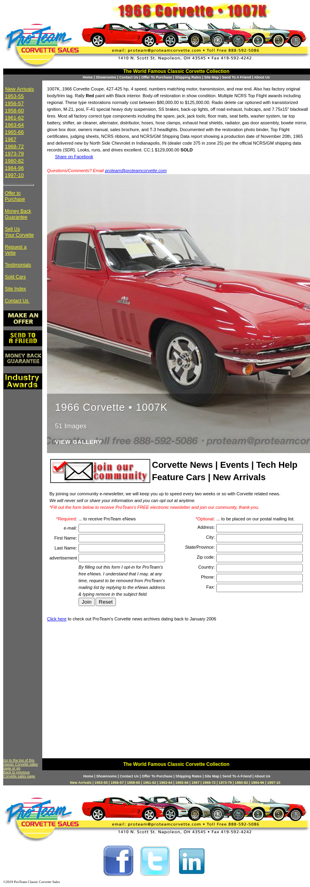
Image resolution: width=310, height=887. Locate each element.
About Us (262, 77)
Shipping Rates (188, 77)
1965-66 (14, 132)
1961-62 (14, 118)
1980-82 (14, 161)
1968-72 (14, 146)
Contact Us (128, 77)
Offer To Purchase (156, 77)
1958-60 (14, 111)
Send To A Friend (236, 77)
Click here (57, 618)
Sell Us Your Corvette (19, 232)
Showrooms (106, 77)
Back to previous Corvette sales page (19, 774)
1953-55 (14, 96)
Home (88, 77)
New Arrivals (19, 89)
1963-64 (14, 125)
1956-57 (14, 103)
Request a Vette (16, 250)
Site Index (15, 289)
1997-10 (14, 175)
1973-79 (14, 154)
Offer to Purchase (15, 196)
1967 (10, 139)
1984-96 (14, 168)
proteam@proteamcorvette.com (136, 170)
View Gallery (78, 442)
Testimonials (18, 265)
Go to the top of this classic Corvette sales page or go (20, 764)
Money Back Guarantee (18, 214)
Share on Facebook (74, 156)
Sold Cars (15, 277)
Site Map (211, 77)
